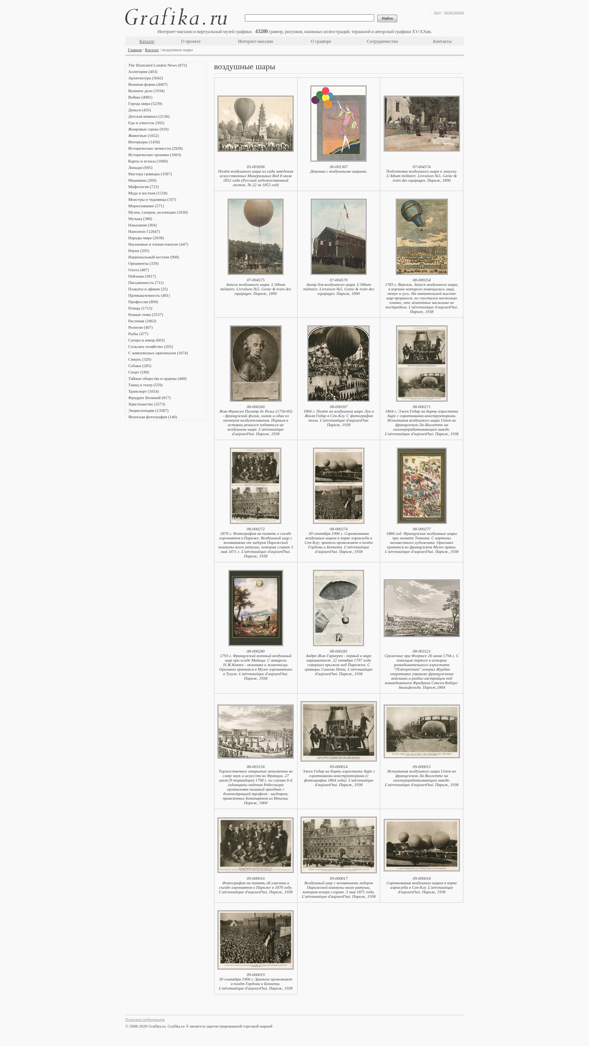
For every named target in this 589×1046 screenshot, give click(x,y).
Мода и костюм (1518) (147, 193)
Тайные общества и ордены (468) (157, 378)
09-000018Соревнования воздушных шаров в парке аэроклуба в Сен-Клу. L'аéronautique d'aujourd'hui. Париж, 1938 (421, 885)
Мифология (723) (143, 186)
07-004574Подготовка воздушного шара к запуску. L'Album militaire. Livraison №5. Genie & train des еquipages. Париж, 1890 (421, 173)
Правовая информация (145, 1019)
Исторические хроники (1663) (154, 154)
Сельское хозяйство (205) (150, 346)
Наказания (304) (142, 225)
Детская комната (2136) (149, 116)
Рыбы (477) (138, 333)
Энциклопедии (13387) (148, 410)
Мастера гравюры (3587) (150, 174)
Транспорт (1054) (143, 391)
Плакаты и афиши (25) (148, 289)
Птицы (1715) (140, 308)
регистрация (454, 12)
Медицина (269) (142, 180)
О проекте (191, 41)
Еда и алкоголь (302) (146, 122)
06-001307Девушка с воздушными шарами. (338, 168)
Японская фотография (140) (152, 416)
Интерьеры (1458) (144, 142)
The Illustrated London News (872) (157, 65)
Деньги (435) (139, 110)
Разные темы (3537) (145, 314)
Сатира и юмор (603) (146, 340)
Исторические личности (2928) (155, 148)
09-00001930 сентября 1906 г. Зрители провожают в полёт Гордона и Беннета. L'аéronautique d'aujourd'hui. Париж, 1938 (256, 981)
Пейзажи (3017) (142, 276)
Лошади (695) (140, 167)
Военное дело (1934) (146, 90)
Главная (135, 49)
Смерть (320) (139, 359)
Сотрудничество (382, 41)
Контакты (442, 41)
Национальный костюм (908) (153, 257)
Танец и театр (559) (145, 385)
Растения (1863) (142, 321)
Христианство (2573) (146, 404)
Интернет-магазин (255, 41)
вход (437, 12)
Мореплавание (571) (146, 205)
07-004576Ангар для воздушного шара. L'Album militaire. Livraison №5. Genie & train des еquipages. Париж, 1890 (338, 287)
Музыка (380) (140, 218)
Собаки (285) (139, 365)
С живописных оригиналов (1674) (158, 353)
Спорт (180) (138, 372)
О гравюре (321, 41)
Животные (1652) (143, 135)
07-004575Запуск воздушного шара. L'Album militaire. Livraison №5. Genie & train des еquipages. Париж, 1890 (255, 287)
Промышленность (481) (149, 295)
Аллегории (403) (142, 71)
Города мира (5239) (145, 103)
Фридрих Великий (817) (149, 397)
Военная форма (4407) (147, 84)
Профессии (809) (143, 301)
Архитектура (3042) (145, 78)
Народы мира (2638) (146, 237)
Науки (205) (138, 250)
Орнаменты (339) (143, 263)
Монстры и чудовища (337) (152, 199)
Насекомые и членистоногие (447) (158, 244)
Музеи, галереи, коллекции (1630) (158, 212)
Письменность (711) (146, 282)
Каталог (147, 41)
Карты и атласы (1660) (148, 161)
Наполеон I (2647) (144, 231)
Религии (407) (140, 327)
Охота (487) (138, 269)
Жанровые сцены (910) (148, 129)
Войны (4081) (140, 97)
